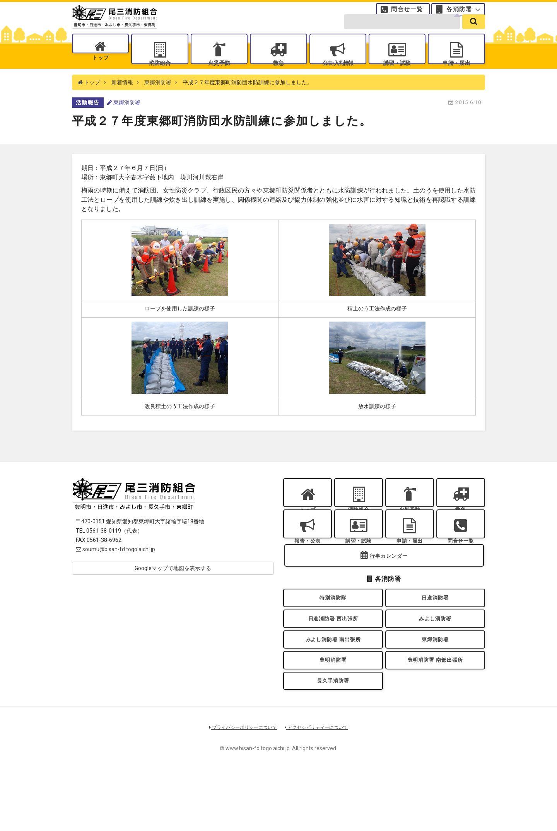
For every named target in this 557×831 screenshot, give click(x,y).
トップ (100, 73)
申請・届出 (456, 73)
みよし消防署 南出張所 (333, 687)
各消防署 (459, 13)
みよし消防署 (435, 662)
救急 (278, 73)
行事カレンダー (389, 593)
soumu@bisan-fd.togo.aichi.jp (115, 568)
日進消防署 (435, 637)
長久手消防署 (333, 737)
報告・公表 (307, 568)
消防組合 (159, 73)
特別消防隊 (333, 637)
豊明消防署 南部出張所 (435, 712)
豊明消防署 (333, 712)
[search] (473, 31)
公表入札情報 (337, 73)
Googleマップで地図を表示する (173, 587)
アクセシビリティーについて (319, 786)
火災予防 (218, 73)
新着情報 (122, 100)
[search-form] (402, 31)
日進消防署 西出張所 (333, 662)
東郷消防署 (157, 100)
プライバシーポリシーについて (240, 786)
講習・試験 (397, 73)
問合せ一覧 (407, 13)
